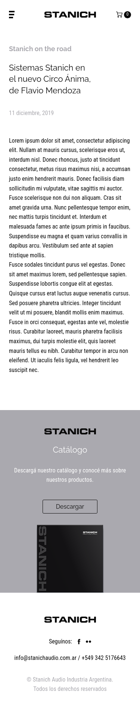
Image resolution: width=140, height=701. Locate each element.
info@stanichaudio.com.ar (45, 657)
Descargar (70, 506)
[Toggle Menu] (12, 14)
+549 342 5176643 (104, 657)
